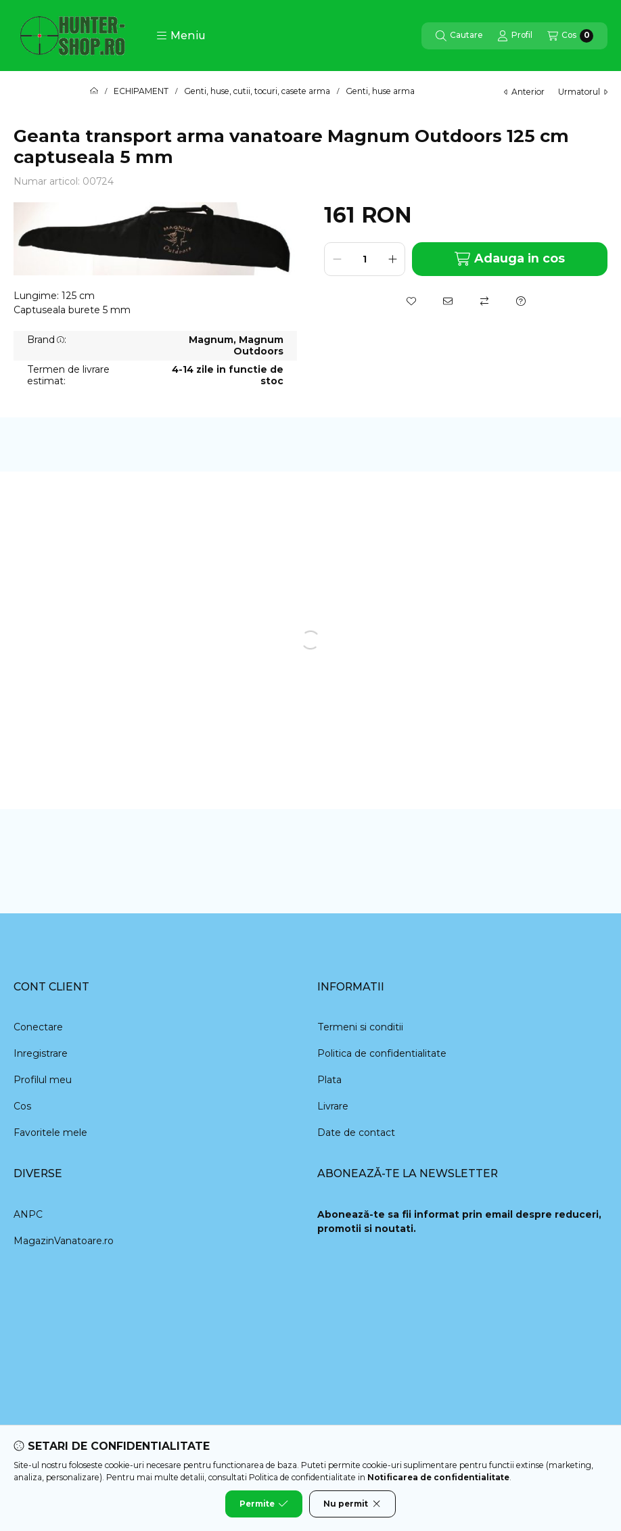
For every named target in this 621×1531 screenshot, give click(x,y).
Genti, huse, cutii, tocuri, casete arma (257, 91)
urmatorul (582, 92)
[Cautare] (459, 35)
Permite (263, 1504)
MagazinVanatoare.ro (64, 1241)
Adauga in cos (509, 259)
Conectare (38, 1027)
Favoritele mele (50, 1132)
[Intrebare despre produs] (520, 301)
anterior (524, 92)
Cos (22, 1106)
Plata (329, 1080)
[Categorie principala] (94, 91)
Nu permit (352, 1504)
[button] (181, 35)
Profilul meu (43, 1080)
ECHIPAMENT (141, 91)
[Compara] (484, 301)
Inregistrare (41, 1053)
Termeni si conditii (360, 1027)
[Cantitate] (364, 259)
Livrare (332, 1106)
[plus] (392, 259)
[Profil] (515, 35)
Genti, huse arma (380, 91)
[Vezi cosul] (570, 35)
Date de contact (356, 1132)
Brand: (46, 340)
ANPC (28, 1214)
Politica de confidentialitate (381, 1053)
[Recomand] (447, 301)
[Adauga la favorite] (411, 301)
